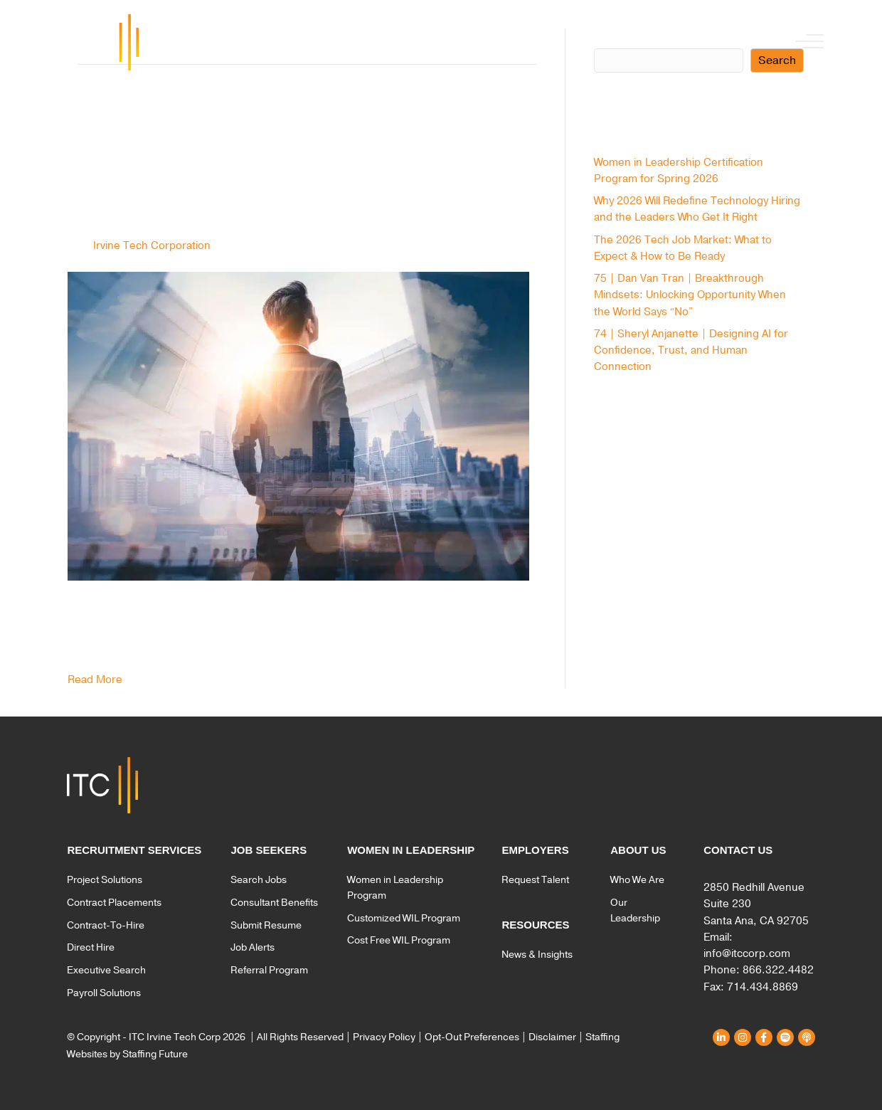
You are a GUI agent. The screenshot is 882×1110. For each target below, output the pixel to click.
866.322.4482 (778, 970)
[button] (806, 42)
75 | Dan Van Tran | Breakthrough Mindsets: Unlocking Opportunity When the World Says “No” (690, 295)
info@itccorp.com (746, 953)
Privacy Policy (384, 1037)
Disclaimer (552, 1037)
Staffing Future (155, 1054)
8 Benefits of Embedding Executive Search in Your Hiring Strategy (307, 162)
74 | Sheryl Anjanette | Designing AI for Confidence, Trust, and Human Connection (691, 350)
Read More (95, 679)
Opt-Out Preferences (472, 1037)
